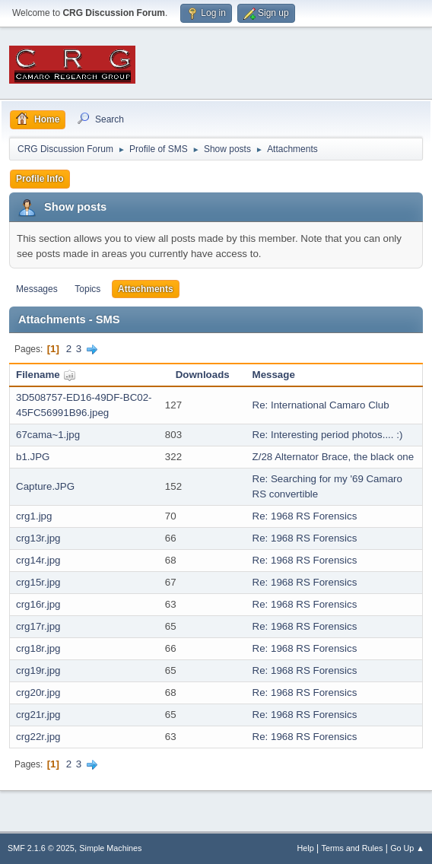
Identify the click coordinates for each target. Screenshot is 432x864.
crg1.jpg (34, 516)
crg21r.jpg (38, 714)
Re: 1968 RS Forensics (305, 516)
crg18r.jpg (38, 648)
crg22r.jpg (38, 736)
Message (274, 374)
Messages (37, 289)
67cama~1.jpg (48, 434)
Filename (46, 374)
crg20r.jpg (38, 692)
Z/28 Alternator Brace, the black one (334, 456)
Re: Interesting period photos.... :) (328, 434)
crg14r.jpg (38, 560)
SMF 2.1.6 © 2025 (41, 848)
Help (305, 848)
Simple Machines (110, 848)
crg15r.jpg (38, 582)
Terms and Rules (352, 848)
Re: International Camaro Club (321, 405)
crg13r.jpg (38, 538)
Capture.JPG (45, 486)
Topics (87, 289)
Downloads (203, 374)
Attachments (145, 289)
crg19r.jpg (38, 670)
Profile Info (40, 178)
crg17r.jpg (38, 626)
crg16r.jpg (38, 604)
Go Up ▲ (407, 848)
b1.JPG (32, 456)
